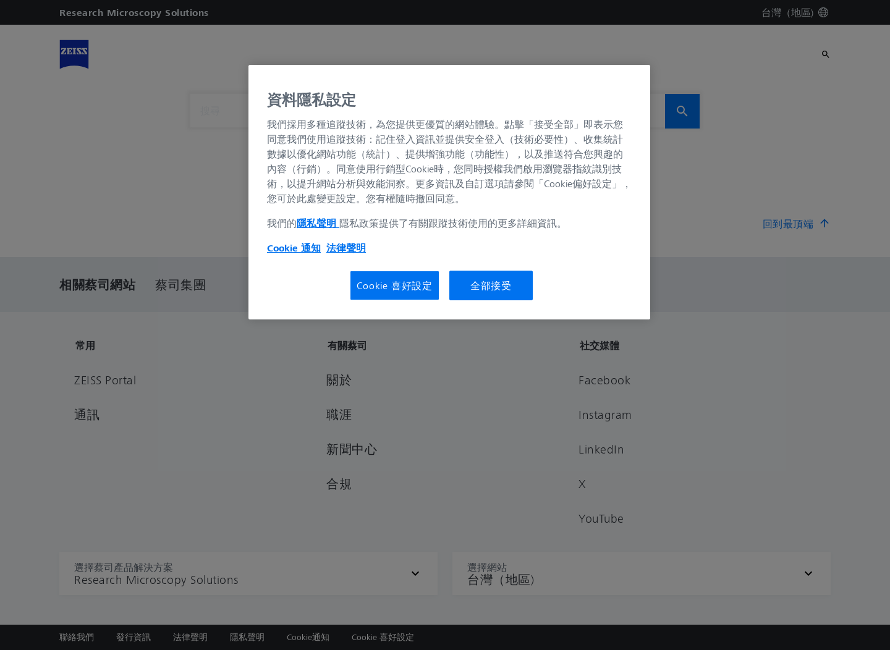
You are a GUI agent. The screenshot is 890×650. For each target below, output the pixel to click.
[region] (449, 192)
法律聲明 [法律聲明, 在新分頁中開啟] (346, 248)
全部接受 (491, 285)
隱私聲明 (318, 223)
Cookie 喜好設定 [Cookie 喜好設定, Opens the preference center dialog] (395, 285)
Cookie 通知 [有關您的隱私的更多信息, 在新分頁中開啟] (294, 248)
